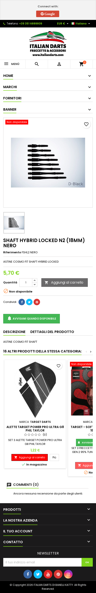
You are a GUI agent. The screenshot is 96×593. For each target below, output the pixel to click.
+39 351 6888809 (30, 23)
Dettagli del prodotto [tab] (52, 331)
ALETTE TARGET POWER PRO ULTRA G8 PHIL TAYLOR (35, 429)
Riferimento (12, 252)
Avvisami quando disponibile (31, 319)
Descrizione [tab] (14, 331)
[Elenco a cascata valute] (63, 23)
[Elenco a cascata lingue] (81, 23)
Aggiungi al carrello (64, 282)
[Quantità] (25, 282)
